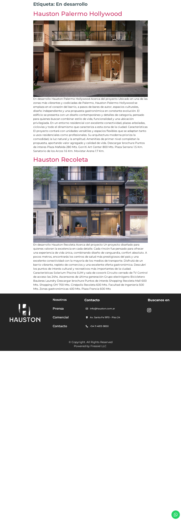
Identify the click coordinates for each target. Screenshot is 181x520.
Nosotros (60, 300)
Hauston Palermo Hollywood (77, 13)
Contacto (60, 326)
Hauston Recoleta (60, 159)
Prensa (58, 308)
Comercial (61, 317)
